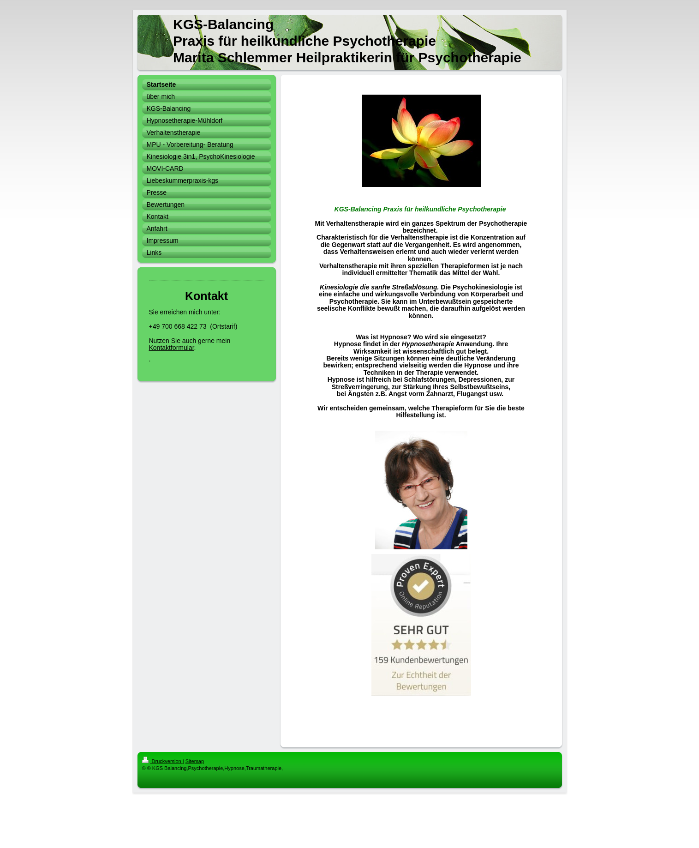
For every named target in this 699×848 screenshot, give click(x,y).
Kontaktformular (171, 347)
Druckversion (162, 761)
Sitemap (194, 761)
